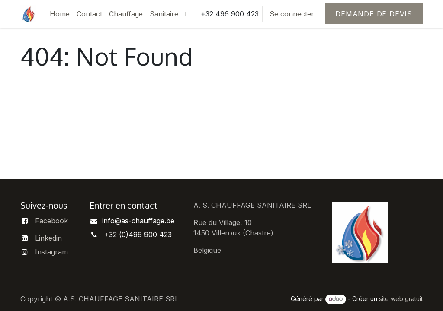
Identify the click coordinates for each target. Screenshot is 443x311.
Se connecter (292, 14)
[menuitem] (59, 13)
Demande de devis (373, 14)
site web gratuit (401, 298)
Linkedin (48, 238)
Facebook (51, 220)
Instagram (51, 252)
